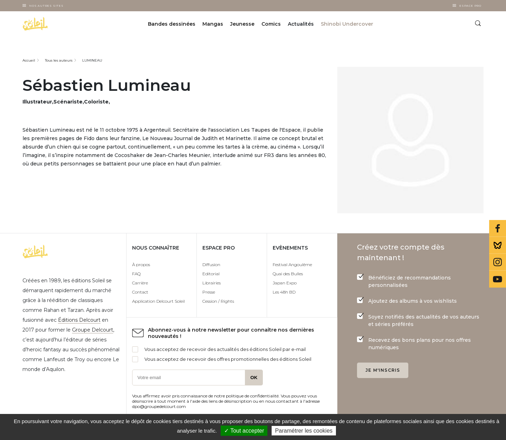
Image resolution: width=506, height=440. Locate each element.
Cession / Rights (218, 301)
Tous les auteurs (58, 60)
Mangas (212, 24)
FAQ (136, 273)
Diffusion (211, 264)
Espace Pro (470, 5)
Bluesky (497, 245)
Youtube (497, 279)
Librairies (211, 282)
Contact (140, 292)
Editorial (211, 273)
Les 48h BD (284, 292)
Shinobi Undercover (347, 24)
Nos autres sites (46, 5)
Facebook (497, 228)
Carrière (140, 282)
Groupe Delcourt (92, 330)
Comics (271, 24)
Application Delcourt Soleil (158, 301)
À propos (141, 264)
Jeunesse (242, 24)
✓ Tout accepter (244, 431)
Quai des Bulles (288, 273)
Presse (208, 292)
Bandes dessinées (171, 24)
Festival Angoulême (292, 264)
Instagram (497, 262)
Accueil (28, 60)
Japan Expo (285, 282)
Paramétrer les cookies (304, 431)
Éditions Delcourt (79, 320)
